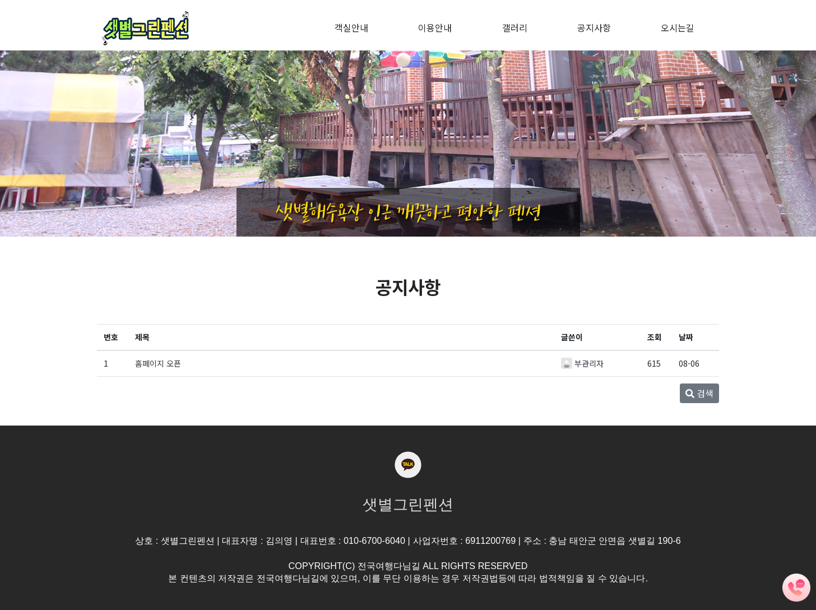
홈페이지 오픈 (158, 363)
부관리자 (589, 363)
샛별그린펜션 (408, 504)
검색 (699, 393)
